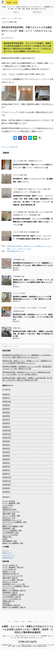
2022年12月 (6, 430)
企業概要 (29, 621)
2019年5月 (6, 492)
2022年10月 (6, 438)
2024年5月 (6, 405)
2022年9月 (6, 441)
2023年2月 (6, 423)
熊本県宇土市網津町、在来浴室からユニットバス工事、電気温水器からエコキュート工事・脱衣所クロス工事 (27, 368)
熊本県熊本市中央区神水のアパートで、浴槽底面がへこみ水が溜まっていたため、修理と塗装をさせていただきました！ (33, 265)
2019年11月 (6, 481)
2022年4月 (6, 448)
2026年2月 (6, 394)
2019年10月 (6, 484)
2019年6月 (6, 488)
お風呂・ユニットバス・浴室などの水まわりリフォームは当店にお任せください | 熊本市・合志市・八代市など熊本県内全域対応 (28, 629)
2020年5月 (6, 459)
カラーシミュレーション (40, 621)
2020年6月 (6, 456)
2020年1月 (6, 474)
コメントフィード (8, 555)
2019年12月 (6, 477)
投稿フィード (7, 553)
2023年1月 (6, 427)
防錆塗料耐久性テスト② (15, 251)
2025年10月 (6, 401)
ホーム (9, 621)
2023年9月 (6, 412)
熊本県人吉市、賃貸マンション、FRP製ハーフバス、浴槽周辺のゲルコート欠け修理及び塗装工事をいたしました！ (33, 282)
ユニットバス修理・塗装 (10, 147)
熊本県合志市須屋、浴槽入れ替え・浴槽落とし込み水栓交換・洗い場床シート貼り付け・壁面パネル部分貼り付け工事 (33, 334)
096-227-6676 (27, 641)
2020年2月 (6, 470)
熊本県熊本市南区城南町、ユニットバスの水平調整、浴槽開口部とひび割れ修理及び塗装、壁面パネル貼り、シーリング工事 (33, 222)
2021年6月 (6, 452)
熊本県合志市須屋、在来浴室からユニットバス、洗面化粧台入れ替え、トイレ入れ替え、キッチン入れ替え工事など (33, 317)
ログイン (5, 550)
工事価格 (16, 621)
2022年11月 (6, 434)
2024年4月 (6, 409)
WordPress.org (7, 558)
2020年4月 (6, 463)
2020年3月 (6, 466)
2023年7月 (6, 419)
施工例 (23, 621)
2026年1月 (6, 398)
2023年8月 (6, 416)
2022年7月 (6, 445)
